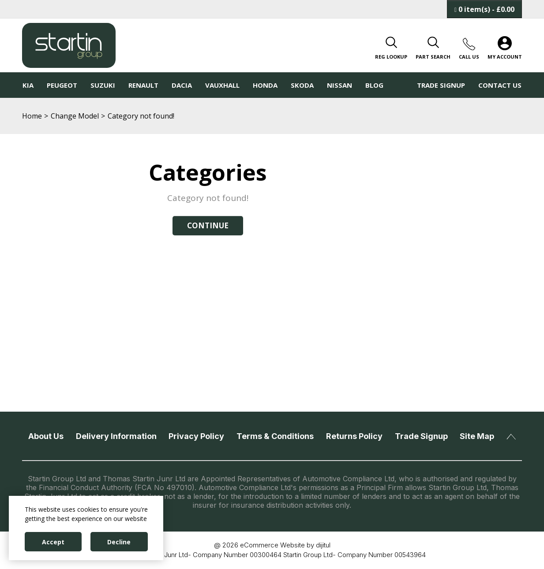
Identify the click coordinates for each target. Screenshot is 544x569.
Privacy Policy (196, 436)
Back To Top (511, 437)
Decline (119, 542)
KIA (28, 85)
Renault (143, 85)
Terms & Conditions (275, 436)
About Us (46, 436)
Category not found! (141, 116)
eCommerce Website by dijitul (285, 545)
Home (32, 116)
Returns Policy (354, 436)
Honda (265, 85)
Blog (374, 85)
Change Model (75, 116)
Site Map (477, 436)
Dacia (182, 85)
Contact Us (499, 85)
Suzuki (102, 85)
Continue (208, 225)
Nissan (339, 85)
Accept (53, 542)
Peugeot (62, 85)
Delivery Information (116, 436)
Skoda (302, 85)
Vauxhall (222, 85)
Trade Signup (441, 85)
